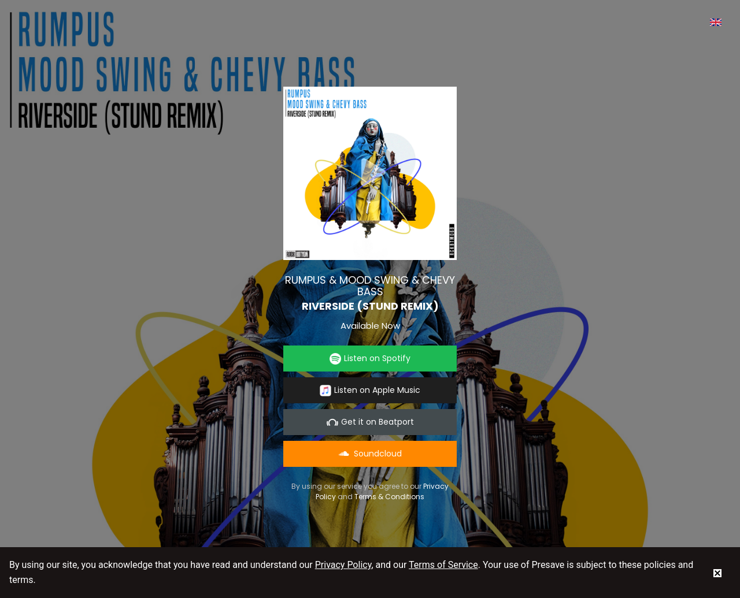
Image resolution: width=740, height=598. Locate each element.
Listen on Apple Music (370, 390)
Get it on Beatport (370, 422)
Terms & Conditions (389, 497)
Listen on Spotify (370, 358)
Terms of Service (443, 564)
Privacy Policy (343, 564)
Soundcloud (370, 453)
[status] (717, 572)
